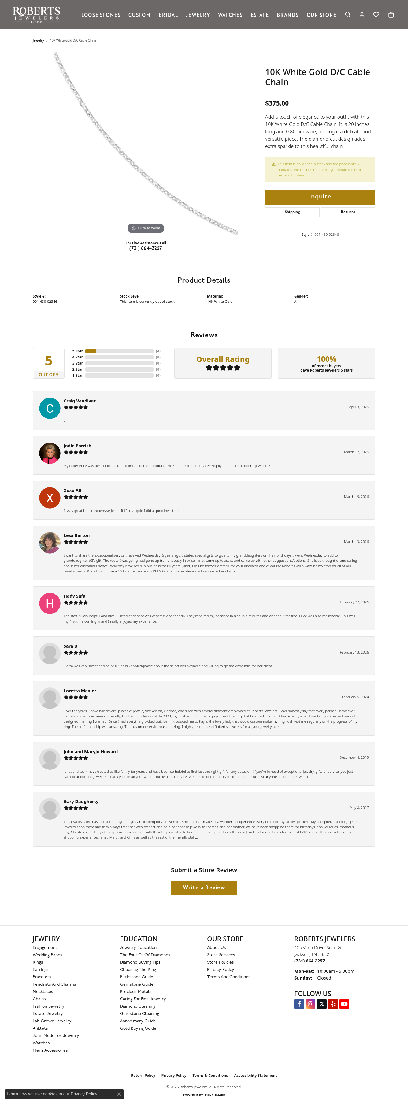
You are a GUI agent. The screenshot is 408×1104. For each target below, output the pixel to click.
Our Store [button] (321, 15)
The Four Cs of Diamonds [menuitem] (145, 955)
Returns (348, 212)
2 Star (77, 369)
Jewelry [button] (198, 15)
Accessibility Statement (255, 1075)
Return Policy (143, 1075)
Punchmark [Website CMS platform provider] (215, 1095)
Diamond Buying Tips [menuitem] (140, 962)
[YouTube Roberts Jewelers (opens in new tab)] (344, 1004)
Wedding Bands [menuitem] (47, 955)
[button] (347, 14)
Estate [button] (260, 15)
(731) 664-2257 (145, 248)
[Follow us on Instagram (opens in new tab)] (310, 1004)
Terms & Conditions (210, 1075)
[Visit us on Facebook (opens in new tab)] (299, 1004)
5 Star (77, 351)
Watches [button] (230, 15)
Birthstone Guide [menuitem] (136, 977)
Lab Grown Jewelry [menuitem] (52, 1021)
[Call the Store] (309, 961)
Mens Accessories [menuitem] (50, 1050)
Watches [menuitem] (41, 1043)
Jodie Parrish (77, 446)
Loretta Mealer (80, 691)
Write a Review (204, 888)
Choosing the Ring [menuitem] (138, 970)
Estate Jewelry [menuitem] (48, 1014)
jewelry (38, 40)
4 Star (77, 357)
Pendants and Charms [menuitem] (54, 984)
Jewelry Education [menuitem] (138, 948)
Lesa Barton (77, 535)
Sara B (70, 646)
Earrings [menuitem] (41, 970)
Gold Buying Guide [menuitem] (138, 1028)
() (158, 351)
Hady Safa (74, 596)
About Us (216, 948)
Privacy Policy (220, 970)
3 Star (77, 363)
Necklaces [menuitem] (43, 992)
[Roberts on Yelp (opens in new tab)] (333, 1004)
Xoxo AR (73, 490)
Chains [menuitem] (39, 999)
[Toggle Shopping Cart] (391, 14)
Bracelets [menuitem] (42, 977)
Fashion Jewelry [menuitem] (49, 1006)
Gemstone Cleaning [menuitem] (139, 1014)
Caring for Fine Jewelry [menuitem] (143, 999)
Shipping (292, 212)
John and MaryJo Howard (91, 751)
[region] (146, 143)
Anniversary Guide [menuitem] (138, 1021)
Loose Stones (101, 15)
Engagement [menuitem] (45, 948)
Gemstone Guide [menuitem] (137, 984)
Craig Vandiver (80, 401)
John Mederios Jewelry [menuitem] (56, 1036)
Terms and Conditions (228, 977)
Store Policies (220, 962)
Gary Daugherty (81, 801)
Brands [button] (288, 15)
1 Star (77, 375)
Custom (139, 15)
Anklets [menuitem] (40, 1028)
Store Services (221, 955)
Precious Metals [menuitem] (136, 992)
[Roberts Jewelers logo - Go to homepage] (38, 14)
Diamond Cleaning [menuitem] (137, 1006)
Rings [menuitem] (38, 962)
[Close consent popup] (119, 1094)
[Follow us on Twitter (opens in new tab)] (322, 1004)
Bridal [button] (168, 15)
